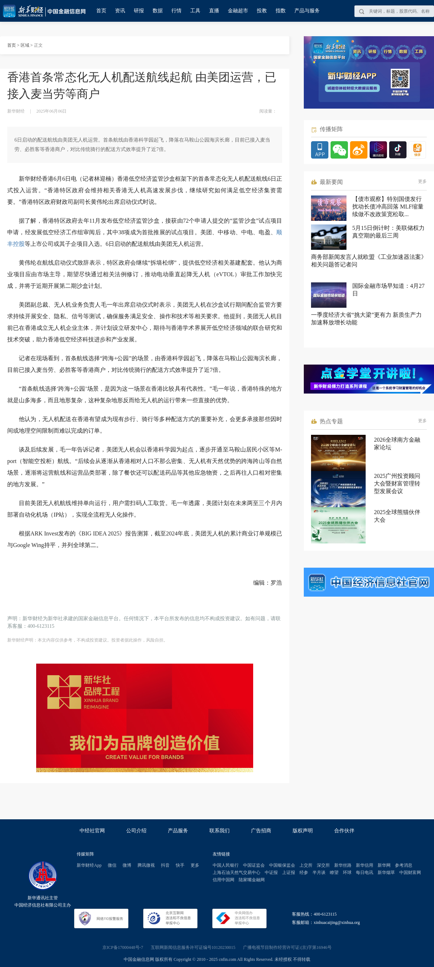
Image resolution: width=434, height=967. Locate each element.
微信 (112, 865)
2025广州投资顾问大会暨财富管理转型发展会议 (397, 483)
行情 (176, 10)
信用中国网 (223, 879)
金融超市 (238, 10)
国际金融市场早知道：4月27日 (388, 290)
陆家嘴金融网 (252, 879)
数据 (158, 10)
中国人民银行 (226, 865)
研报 (139, 10)
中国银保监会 (282, 865)
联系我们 (219, 830)
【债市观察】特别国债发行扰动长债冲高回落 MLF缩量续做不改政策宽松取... (388, 206)
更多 (422, 181)
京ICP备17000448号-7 (122, 947)
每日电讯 (364, 872)
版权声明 (303, 830)
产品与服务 (307, 10)
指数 (281, 10)
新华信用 (364, 865)
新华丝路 (343, 865)
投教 (262, 10)
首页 (101, 10)
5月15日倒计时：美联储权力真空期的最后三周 (388, 232)
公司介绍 (136, 830)
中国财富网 (410, 872)
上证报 (288, 872)
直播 (214, 10)
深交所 (323, 865)
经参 (303, 872)
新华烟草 (386, 872)
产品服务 (178, 830)
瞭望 (334, 872)
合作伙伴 (344, 830)
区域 (25, 45)
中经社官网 (92, 830)
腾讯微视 (146, 865)
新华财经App (89, 865)
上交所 (305, 865)
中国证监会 (254, 865)
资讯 (120, 10)
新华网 (384, 865)
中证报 (271, 872)
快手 (180, 865)
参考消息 (403, 865)
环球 (347, 872)
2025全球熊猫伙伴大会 (397, 516)
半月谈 (319, 872)
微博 (127, 865)
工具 (195, 10)
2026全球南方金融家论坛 (397, 443)
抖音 (165, 865)
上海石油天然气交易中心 (236, 872)
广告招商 (261, 830)
